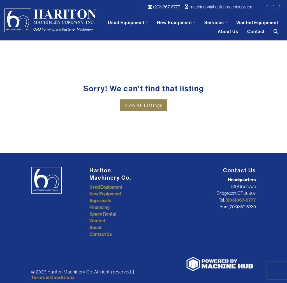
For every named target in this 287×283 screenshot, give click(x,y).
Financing (99, 207)
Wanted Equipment (257, 22)
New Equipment (174, 22)
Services (214, 22)
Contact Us (100, 234)
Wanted (97, 220)
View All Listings (143, 105)
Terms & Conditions (53, 277)
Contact (256, 31)
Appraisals (100, 200)
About (95, 227)
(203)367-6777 (163, 7)
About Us (228, 31)
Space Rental (102, 214)
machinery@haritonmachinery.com (219, 7)
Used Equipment (126, 22)
